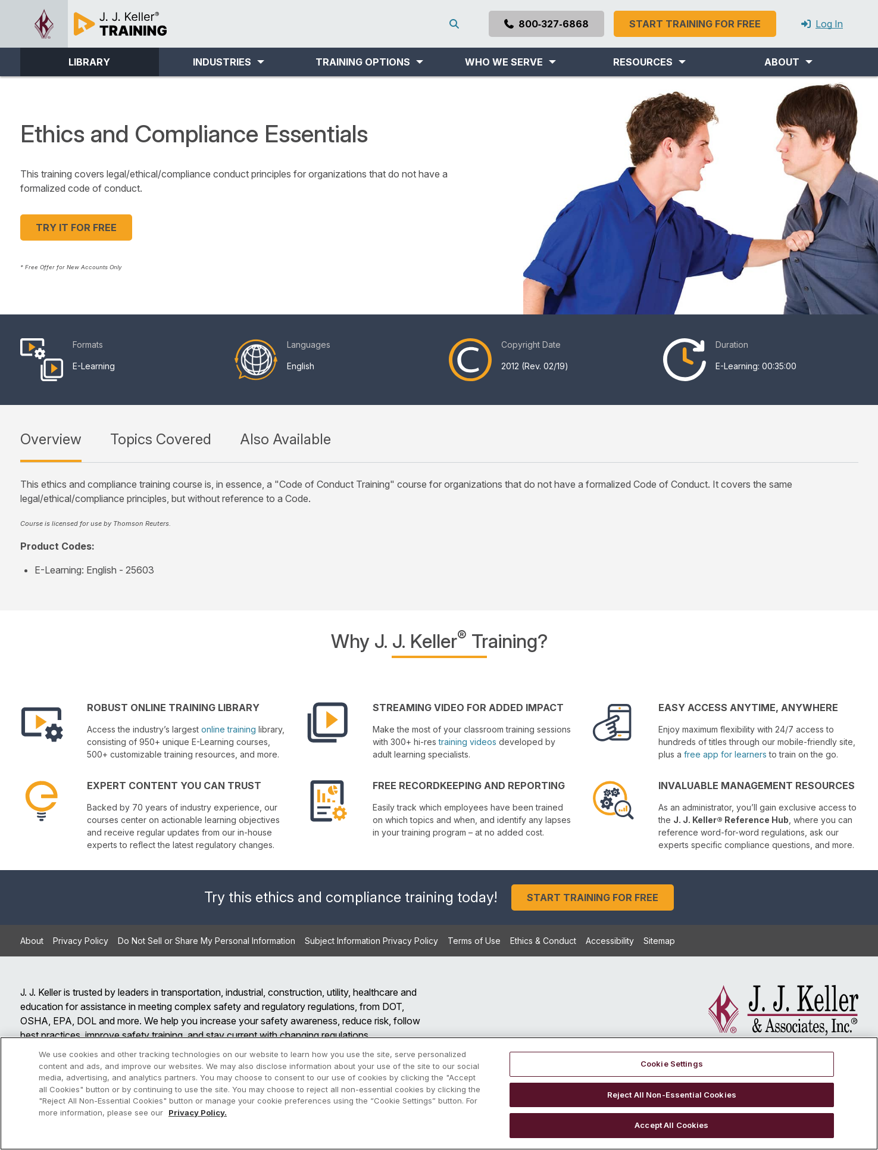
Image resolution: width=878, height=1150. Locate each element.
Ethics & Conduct (543, 941)
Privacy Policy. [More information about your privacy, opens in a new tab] (197, 1112)
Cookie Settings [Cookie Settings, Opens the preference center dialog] (671, 1063)
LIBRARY (89, 62)
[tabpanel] (439, 527)
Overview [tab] (51, 439)
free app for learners (725, 754)
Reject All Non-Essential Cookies (671, 1094)
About (31, 941)
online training (228, 729)
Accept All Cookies (671, 1125)
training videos (467, 742)
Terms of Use (474, 941)
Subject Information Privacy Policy (371, 941)
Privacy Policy (80, 941)
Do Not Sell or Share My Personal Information (206, 941)
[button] (228, 62)
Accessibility (610, 941)
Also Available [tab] (285, 439)
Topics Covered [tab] (160, 439)
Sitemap (659, 941)
